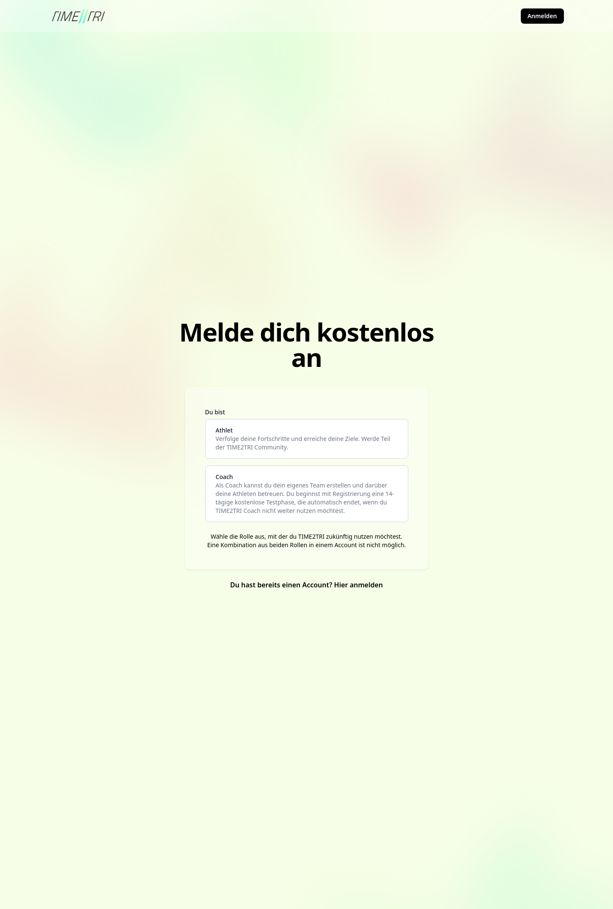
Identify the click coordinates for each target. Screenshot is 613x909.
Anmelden (542, 16)
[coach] (306, 494)
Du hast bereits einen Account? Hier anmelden (306, 584)
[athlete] (306, 439)
